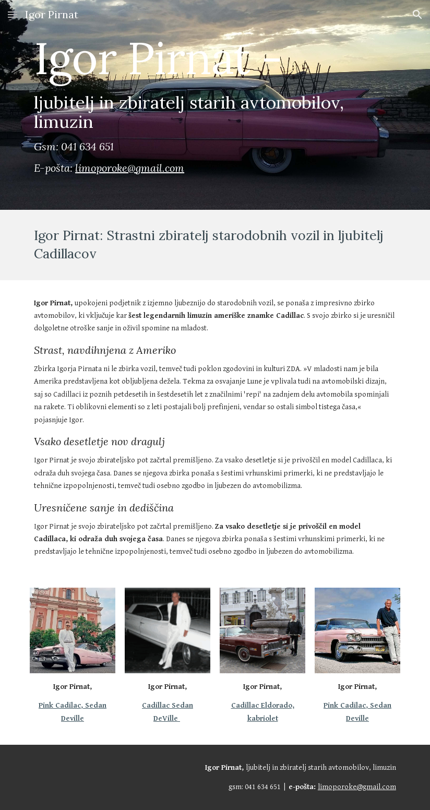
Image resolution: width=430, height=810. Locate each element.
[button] (12, 14)
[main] (215, 104)
